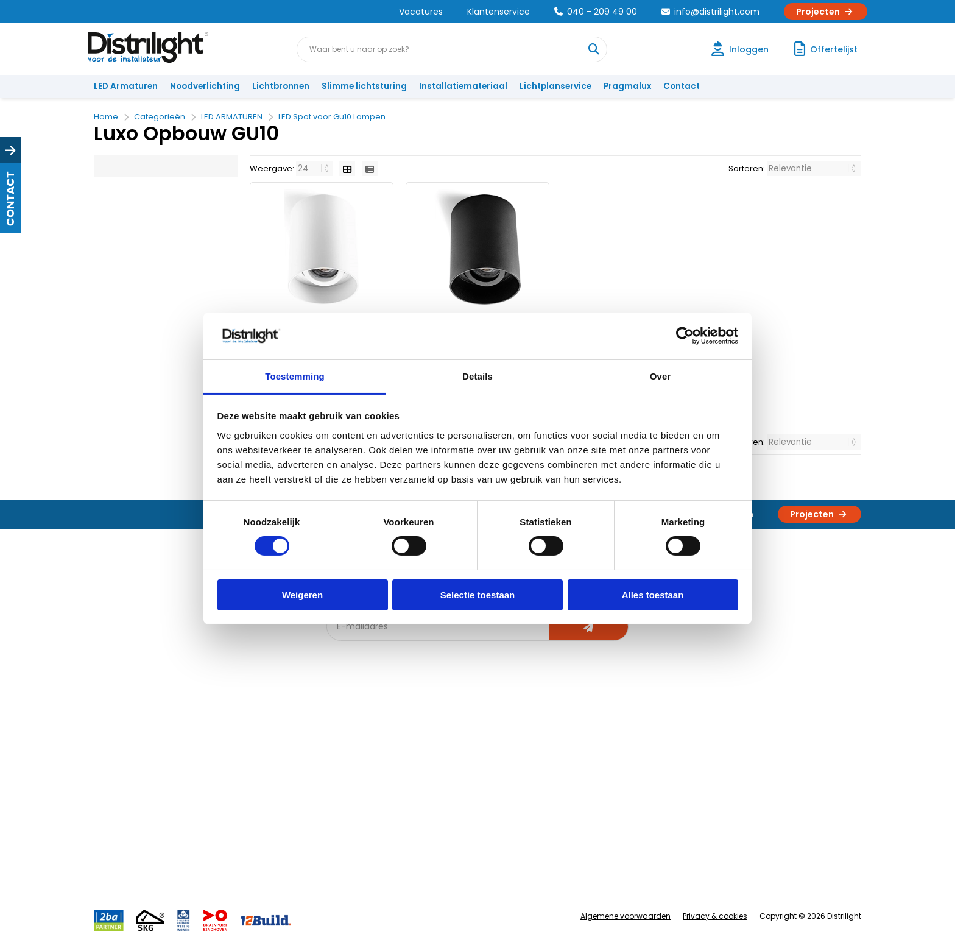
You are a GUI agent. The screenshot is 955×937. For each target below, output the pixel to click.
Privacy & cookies (715, 916)
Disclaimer (238, 815)
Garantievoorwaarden (144, 774)
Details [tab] (477, 376)
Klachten (117, 754)
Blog (342, 734)
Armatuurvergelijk (486, 795)
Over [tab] (660, 376)
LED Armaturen (126, 86)
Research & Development (619, 815)
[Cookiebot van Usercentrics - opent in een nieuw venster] (685, 336)
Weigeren (302, 595)
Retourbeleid (126, 849)
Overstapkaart (363, 815)
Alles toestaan (653, 595)
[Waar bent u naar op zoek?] (594, 49)
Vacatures (421, 11)
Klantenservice (498, 11)
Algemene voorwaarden (625, 916)
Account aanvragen (139, 734)
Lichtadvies (473, 734)
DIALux (346, 754)
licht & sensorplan (486, 774)
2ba (342, 875)
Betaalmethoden (133, 795)
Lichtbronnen (280, 86)
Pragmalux (627, 86)
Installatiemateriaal (463, 86)
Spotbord (353, 835)
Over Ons (235, 734)
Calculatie (588, 754)
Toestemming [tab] (295, 376)
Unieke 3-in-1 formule (259, 754)
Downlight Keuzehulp (375, 855)
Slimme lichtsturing (364, 86)
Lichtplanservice (555, 86)
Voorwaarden (245, 795)
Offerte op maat (366, 774)
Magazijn (586, 774)
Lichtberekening (482, 754)
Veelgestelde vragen (259, 855)
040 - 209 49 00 (595, 11)
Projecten (825, 11)
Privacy (231, 835)
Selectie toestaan (477, 595)
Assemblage (593, 734)
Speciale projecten (489, 815)
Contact (681, 86)
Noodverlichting (205, 86)
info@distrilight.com (710, 11)
